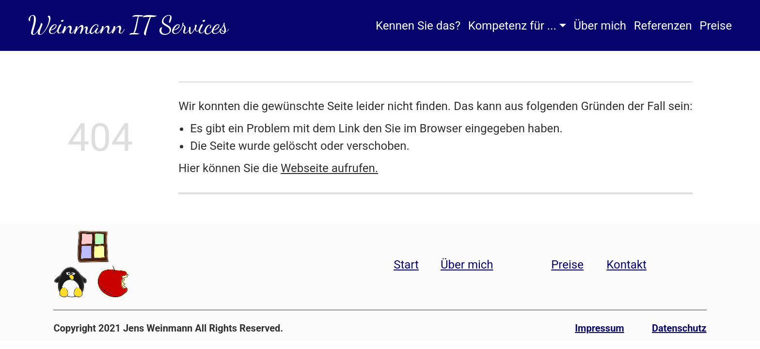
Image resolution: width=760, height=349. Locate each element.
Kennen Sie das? (418, 25)
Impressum (599, 328)
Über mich (599, 25)
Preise (715, 25)
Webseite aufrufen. (329, 168)
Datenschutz (679, 328)
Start (406, 264)
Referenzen (663, 25)
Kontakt (626, 264)
